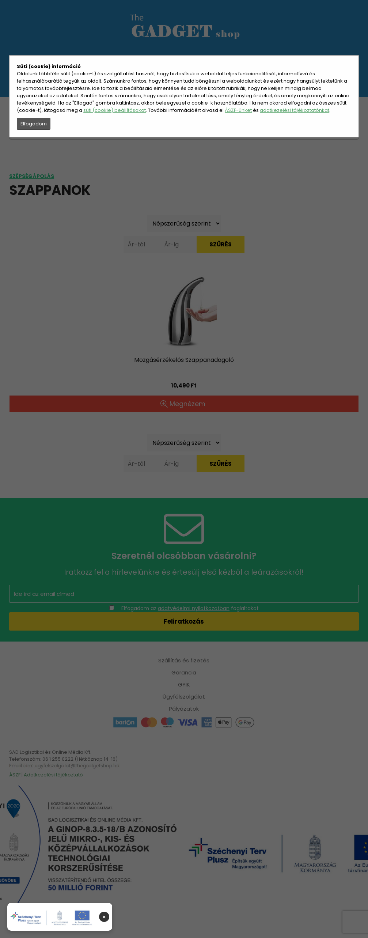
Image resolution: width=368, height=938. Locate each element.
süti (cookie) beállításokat (114, 110)
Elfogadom (33, 123)
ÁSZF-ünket (238, 110)
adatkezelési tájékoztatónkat (294, 110)
